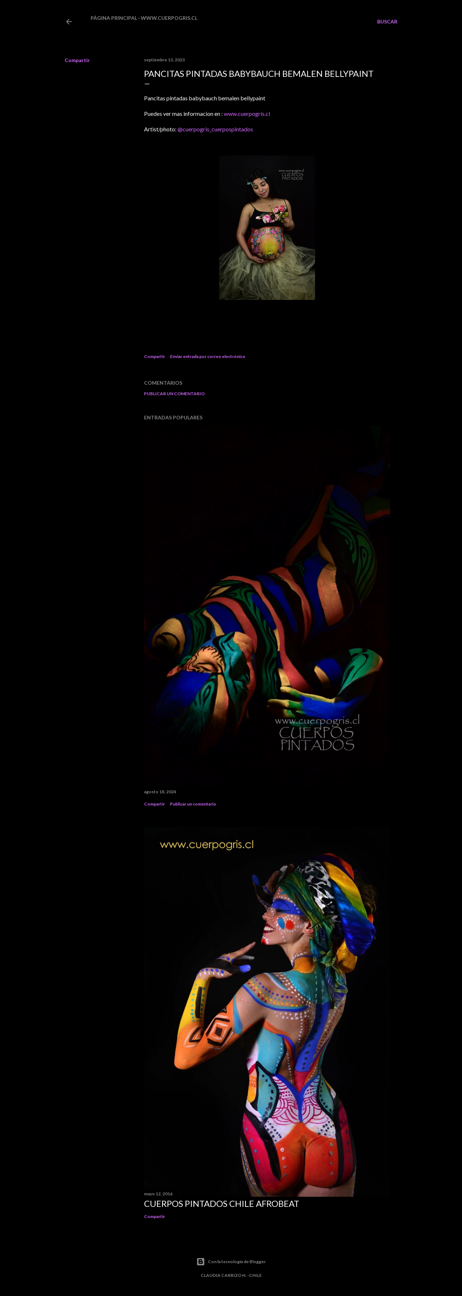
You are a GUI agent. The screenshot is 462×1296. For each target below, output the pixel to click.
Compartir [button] (77, 60)
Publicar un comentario (174, 393)
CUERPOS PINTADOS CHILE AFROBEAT (221, 1203)
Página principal (114, 18)
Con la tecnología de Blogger (231, 1261)
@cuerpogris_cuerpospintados (215, 129)
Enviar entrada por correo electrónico (207, 356)
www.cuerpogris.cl (169, 18)
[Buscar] (387, 21)
